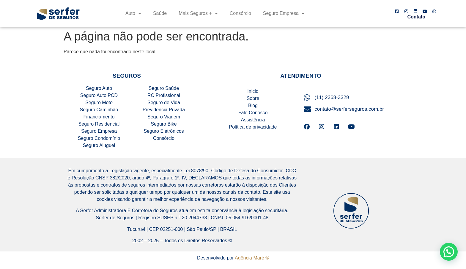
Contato (416, 16)
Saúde (160, 13)
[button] (449, 252)
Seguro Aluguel (99, 145)
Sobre (253, 98)
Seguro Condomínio (99, 138)
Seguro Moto (99, 102)
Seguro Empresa (284, 13)
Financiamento (99, 116)
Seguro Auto (99, 88)
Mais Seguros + (198, 13)
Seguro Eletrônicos (164, 131)
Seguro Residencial (99, 123)
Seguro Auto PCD (99, 95)
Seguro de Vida (163, 102)
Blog (253, 105)
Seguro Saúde (164, 88)
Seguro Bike (164, 123)
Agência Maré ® (252, 257)
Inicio (252, 91)
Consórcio (240, 13)
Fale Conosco (253, 112)
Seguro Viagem (163, 116)
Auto (133, 13)
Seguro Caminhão (99, 109)
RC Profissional (163, 95)
